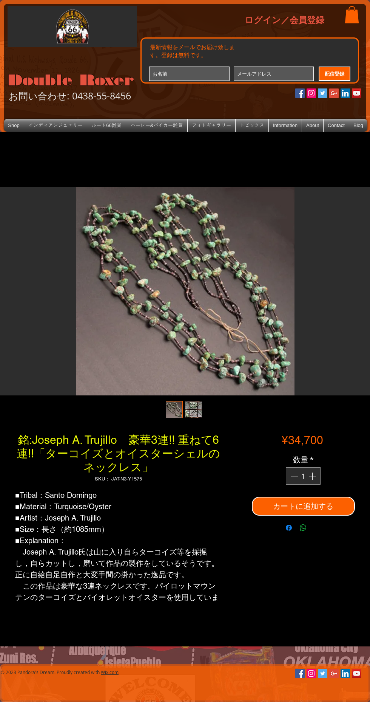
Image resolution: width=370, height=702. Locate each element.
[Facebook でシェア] (288, 527)
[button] (352, 14)
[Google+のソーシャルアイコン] (334, 93)
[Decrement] (293, 476)
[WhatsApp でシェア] (303, 527)
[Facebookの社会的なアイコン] (300, 93)
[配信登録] (334, 74)
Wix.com (110, 672)
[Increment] (313, 476)
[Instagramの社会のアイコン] (311, 93)
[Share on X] (317, 527)
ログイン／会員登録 (284, 20)
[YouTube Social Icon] (356, 93)
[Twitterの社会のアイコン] (322, 93)
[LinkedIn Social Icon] (345, 93)
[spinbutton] (303, 476)
